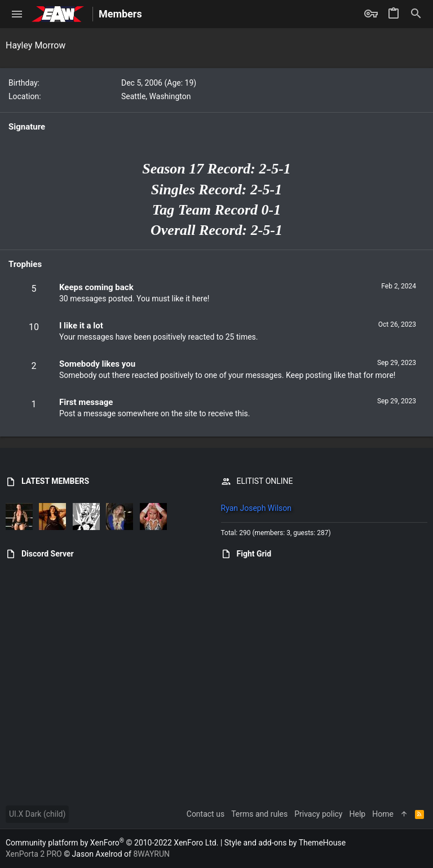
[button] (17, 14)
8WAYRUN (151, 853)
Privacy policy (318, 813)
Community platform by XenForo (112, 842)
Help (358, 813)
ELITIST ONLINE (265, 481)
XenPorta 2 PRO (34, 853)
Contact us (205, 813)
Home (383, 813)
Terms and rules (259, 813)
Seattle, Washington (156, 96)
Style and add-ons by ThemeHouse (285, 842)
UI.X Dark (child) (37, 813)
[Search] (416, 14)
